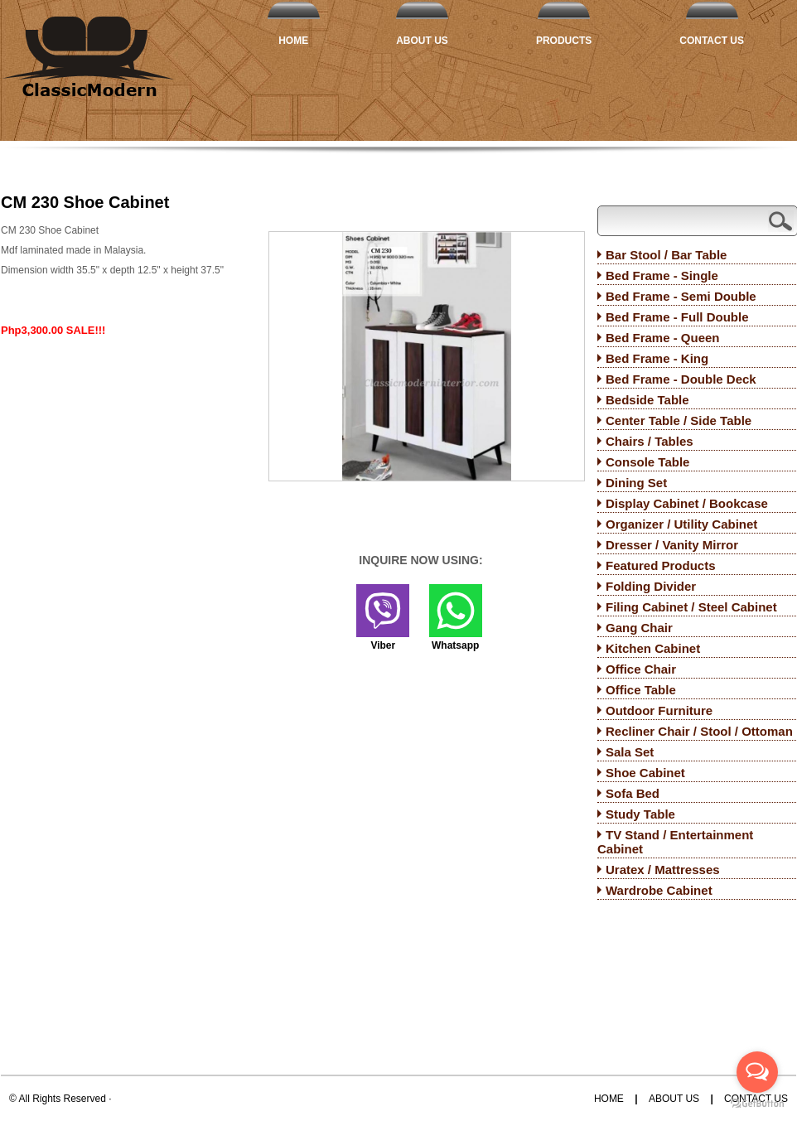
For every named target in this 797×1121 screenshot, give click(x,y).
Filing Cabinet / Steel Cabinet (691, 607)
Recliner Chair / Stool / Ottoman (699, 731)
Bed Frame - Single (662, 275)
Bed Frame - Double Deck (681, 379)
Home (293, 40)
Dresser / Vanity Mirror (672, 545)
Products (564, 40)
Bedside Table (647, 400)
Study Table (640, 814)
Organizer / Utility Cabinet (681, 524)
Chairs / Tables (649, 441)
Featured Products (661, 565)
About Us (422, 40)
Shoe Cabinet (645, 773)
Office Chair (641, 669)
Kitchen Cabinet (653, 648)
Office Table (641, 690)
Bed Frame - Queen (663, 338)
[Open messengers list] (757, 1072)
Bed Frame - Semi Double (681, 296)
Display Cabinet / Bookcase (687, 503)
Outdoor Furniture (659, 710)
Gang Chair (639, 628)
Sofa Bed (632, 793)
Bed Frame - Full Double (677, 317)
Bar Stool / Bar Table (666, 255)
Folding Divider (651, 586)
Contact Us (711, 40)
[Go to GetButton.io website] (757, 1104)
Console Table (647, 462)
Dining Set (636, 483)
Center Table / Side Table (678, 420)
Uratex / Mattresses (663, 869)
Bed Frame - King (657, 358)
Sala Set (630, 752)
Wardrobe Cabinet (659, 890)
